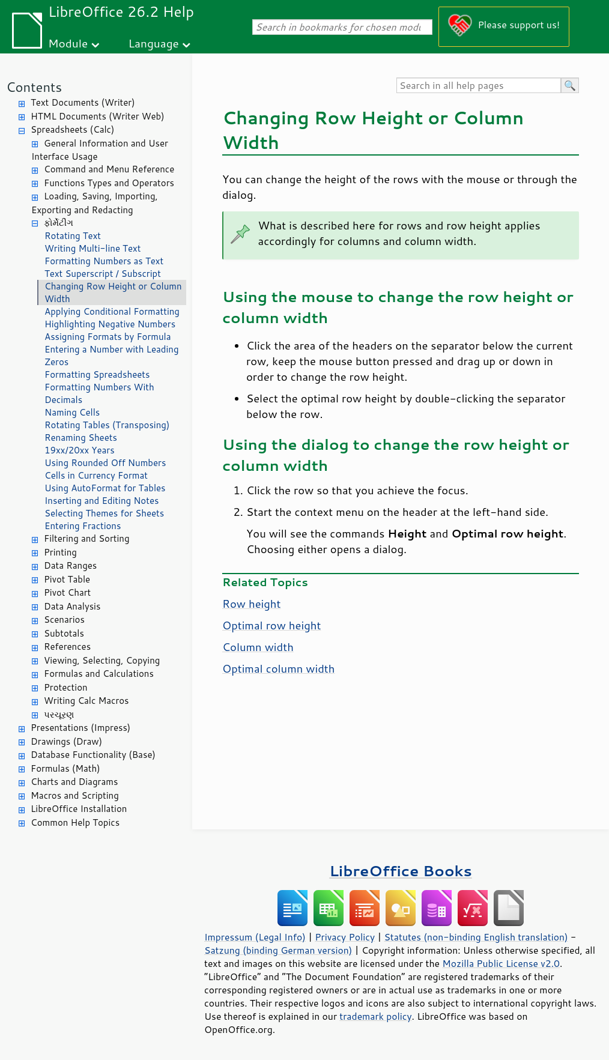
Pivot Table (67, 579)
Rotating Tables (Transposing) (106, 425)
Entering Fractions (82, 525)
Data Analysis (72, 606)
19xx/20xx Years (79, 450)
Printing (60, 552)
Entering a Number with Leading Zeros (111, 355)
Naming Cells (72, 412)
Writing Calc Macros (86, 700)
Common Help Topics (75, 822)
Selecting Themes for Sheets (104, 513)
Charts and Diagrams (74, 781)
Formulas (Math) (65, 768)
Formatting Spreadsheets (97, 374)
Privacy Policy (345, 936)
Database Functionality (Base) (93, 754)
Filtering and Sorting (87, 538)
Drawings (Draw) (66, 741)
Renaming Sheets (80, 437)
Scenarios (64, 619)
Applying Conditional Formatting (112, 311)
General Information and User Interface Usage (99, 150)
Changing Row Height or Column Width (113, 292)
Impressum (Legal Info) (255, 936)
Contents (34, 86)
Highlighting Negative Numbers (109, 324)
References (67, 646)
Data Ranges (70, 565)
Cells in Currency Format (96, 475)
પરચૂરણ (59, 714)
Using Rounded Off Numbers (105, 462)
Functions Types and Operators (109, 183)
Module (68, 43)
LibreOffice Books (400, 870)
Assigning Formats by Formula (107, 336)
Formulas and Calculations (99, 673)
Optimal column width (278, 668)
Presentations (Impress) (80, 727)
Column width (258, 647)
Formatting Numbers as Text (103, 261)
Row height (251, 603)
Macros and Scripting (75, 795)
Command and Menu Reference (109, 169)
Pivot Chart (67, 592)
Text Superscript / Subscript (102, 273)
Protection (66, 687)
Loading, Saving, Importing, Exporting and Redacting (94, 203)
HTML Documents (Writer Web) (98, 116)
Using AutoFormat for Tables (105, 488)
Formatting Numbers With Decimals (99, 393)
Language (154, 43)
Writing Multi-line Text (92, 248)
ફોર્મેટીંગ (58, 222)
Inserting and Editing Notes (101, 500)
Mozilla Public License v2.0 (501, 963)
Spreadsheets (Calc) (72, 129)
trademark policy (375, 1016)
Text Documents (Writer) (83, 102)
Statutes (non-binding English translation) (476, 936)
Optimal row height (271, 625)
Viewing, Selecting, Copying (102, 660)
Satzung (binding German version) (278, 950)
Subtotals (64, 633)
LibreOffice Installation (79, 808)
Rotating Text (72, 235)
